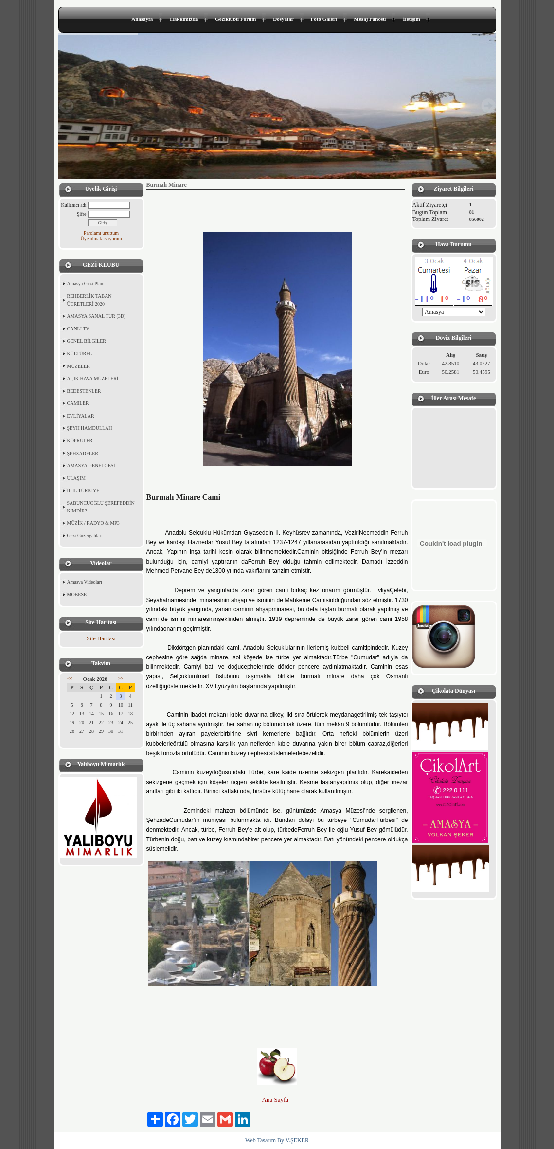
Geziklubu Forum (235, 19)
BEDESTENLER (84, 391)
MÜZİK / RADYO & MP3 (93, 523)
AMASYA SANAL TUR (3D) (96, 316)
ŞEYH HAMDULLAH (89, 428)
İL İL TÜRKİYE (83, 490)
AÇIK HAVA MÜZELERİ (93, 378)
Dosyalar (283, 19)
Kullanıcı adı (74, 205)
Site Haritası (101, 638)
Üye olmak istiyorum (101, 238)
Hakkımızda (184, 19)
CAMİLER (78, 403)
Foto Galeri (324, 19)
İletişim (411, 19)
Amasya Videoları (84, 581)
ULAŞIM (76, 478)
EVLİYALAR (80, 416)
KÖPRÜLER (80, 440)
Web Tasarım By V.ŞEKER (277, 1140)
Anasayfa (142, 19)
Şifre (81, 214)
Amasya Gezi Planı (86, 283)
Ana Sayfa (276, 1099)
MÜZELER (78, 366)
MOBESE (77, 594)
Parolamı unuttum (101, 233)
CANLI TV (78, 328)
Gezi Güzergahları (85, 535)
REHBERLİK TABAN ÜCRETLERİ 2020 (89, 300)
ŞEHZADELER (82, 453)
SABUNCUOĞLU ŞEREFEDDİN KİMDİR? (101, 506)
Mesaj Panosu (370, 19)
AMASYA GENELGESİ (91, 465)
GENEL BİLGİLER (86, 341)
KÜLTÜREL (79, 353)
